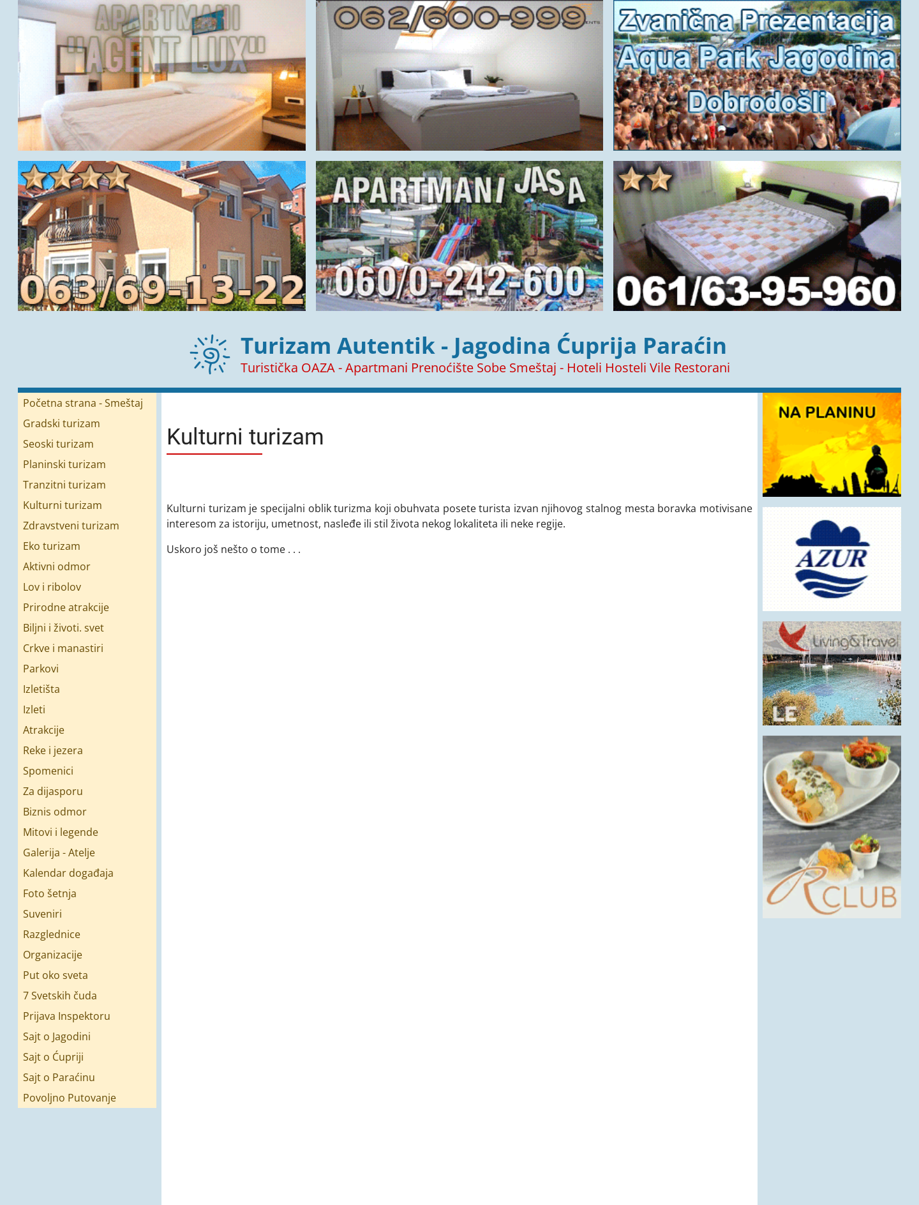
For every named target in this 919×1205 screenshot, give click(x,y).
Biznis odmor (55, 812)
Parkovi (41, 669)
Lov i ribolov (52, 587)
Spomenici (48, 771)
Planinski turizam (64, 464)
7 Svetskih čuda (60, 996)
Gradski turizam (61, 423)
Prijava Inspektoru (66, 1016)
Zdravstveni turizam (71, 526)
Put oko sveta (55, 975)
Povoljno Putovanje (69, 1098)
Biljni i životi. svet (63, 628)
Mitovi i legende (60, 832)
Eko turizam (51, 546)
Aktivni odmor (57, 566)
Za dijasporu (53, 791)
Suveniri (42, 914)
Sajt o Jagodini (57, 1036)
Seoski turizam (58, 444)
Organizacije (52, 955)
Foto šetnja (50, 893)
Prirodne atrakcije (66, 607)
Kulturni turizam (62, 505)
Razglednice (51, 934)
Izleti (34, 709)
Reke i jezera (53, 750)
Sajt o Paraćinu (59, 1077)
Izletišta (41, 689)
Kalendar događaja (68, 873)
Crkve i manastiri (63, 648)
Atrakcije (43, 730)
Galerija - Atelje (59, 852)
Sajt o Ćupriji (53, 1057)
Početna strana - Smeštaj (83, 403)
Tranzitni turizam (64, 485)
